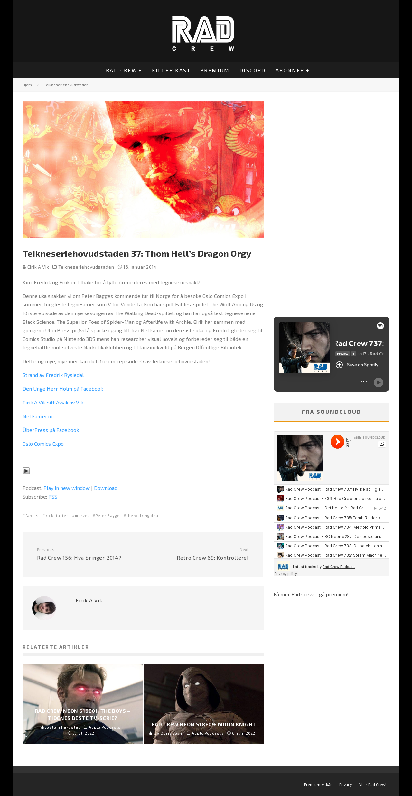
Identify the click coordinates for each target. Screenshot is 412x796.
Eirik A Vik (36, 267)
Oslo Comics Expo (43, 444)
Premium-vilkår (318, 784)
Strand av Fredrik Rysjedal (53, 375)
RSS (52, 496)
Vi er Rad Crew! (372, 784)
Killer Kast (171, 70)
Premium (215, 70)
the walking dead (143, 515)
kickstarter (56, 515)
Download (105, 488)
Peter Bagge (108, 515)
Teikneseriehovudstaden (86, 267)
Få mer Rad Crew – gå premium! (311, 594)
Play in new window (66, 488)
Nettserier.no (38, 416)
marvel (82, 515)
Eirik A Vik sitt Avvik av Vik (53, 402)
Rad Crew (121, 70)
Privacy (345, 784)
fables (32, 515)
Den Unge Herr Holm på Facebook (63, 388)
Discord (252, 70)
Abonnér (290, 70)
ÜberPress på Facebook (51, 430)
